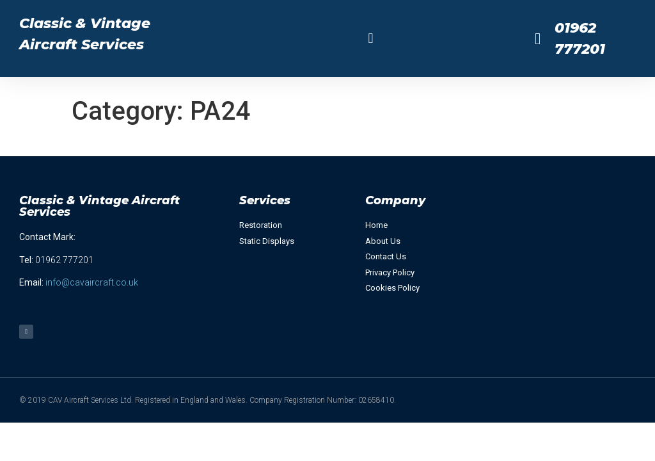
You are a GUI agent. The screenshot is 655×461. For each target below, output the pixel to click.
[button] (371, 38)
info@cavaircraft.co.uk (91, 282)
